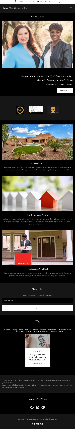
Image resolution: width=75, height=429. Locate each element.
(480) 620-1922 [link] (37, 16)
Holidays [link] (28, 330)
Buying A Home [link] (17, 330)
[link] (15, 8)
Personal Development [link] (41, 331)
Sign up (37, 308)
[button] (71, 8)
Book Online (64, 90)
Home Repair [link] (52, 330)
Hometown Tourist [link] (65, 330)
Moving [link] (28, 331)
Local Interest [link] (19, 331)
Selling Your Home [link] (56, 331)
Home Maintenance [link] (39, 330)
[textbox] (37, 300)
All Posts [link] (7, 330)
